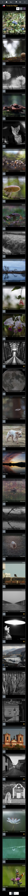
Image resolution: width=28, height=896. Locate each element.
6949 (23, 645)
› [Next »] (17, 893)
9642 (23, 810)
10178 (23, 700)
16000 (23, 342)
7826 (23, 370)
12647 (23, 39)
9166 (23, 67)
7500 (23, 150)
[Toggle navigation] (25, 2)
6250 (23, 865)
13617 (23, 452)
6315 (23, 727)
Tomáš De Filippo (12, 6)
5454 (23, 425)
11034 (23, 755)
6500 (23, 562)
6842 (23, 838)
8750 (23, 260)
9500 (23, 672)
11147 (23, 590)
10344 (23, 205)
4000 (23, 535)
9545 (23, 12)
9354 (23, 617)
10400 (23, 287)
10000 (23, 95)
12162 (23, 177)
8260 (23, 397)
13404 (23, 480)
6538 (23, 232)
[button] (2, 2)
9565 (23, 122)
